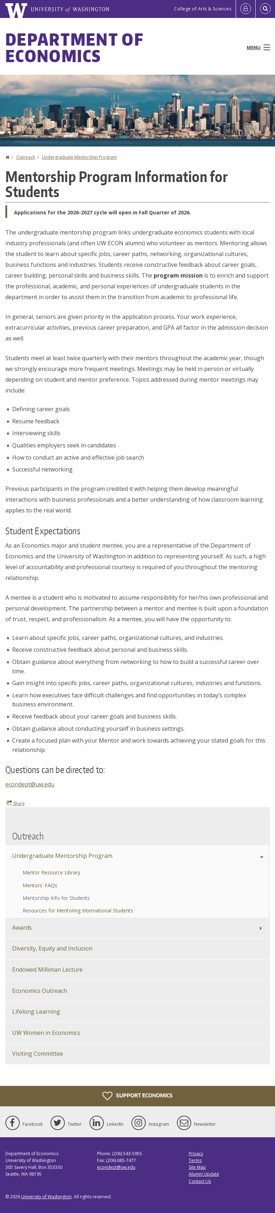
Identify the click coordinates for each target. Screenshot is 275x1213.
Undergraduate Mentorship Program (79, 157)
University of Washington (46, 1197)
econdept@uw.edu (29, 784)
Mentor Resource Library (51, 872)
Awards (22, 927)
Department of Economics (74, 47)
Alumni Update (204, 1174)
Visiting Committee (37, 1054)
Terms (195, 1160)
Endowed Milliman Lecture (47, 969)
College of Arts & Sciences (202, 9)
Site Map (197, 1167)
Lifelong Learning (36, 1012)
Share (16, 803)
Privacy (196, 1154)
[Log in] (245, 9)
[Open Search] (265, 9)
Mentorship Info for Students (56, 897)
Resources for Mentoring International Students (78, 910)
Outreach (25, 157)
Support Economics (137, 1096)
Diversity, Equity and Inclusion (52, 948)
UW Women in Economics (46, 1033)
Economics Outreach (39, 991)
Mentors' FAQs (40, 885)
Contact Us (200, 1181)
